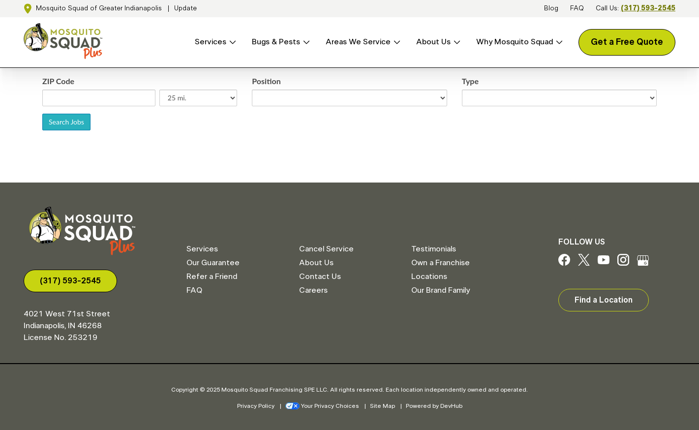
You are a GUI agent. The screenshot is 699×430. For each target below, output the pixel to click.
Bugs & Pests (276, 42)
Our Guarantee (213, 263)
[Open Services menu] (231, 42)
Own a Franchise (440, 263)
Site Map (382, 406)
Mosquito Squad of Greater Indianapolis (99, 8)
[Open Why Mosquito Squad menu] (558, 42)
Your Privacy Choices (322, 406)
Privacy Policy (255, 406)
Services (210, 42)
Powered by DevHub (434, 406)
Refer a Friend (211, 276)
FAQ (577, 8)
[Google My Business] (643, 263)
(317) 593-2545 (648, 8)
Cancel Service (326, 249)
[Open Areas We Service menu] (395, 42)
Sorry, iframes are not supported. (349, 123)
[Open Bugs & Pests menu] (305, 42)
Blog (551, 8)
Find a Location (604, 300)
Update (185, 8)
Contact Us (320, 276)
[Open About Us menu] (455, 42)
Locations (429, 276)
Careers (313, 290)
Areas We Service (358, 42)
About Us (433, 42)
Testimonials (433, 249)
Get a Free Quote (627, 42)
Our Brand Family (440, 290)
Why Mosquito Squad (514, 42)
